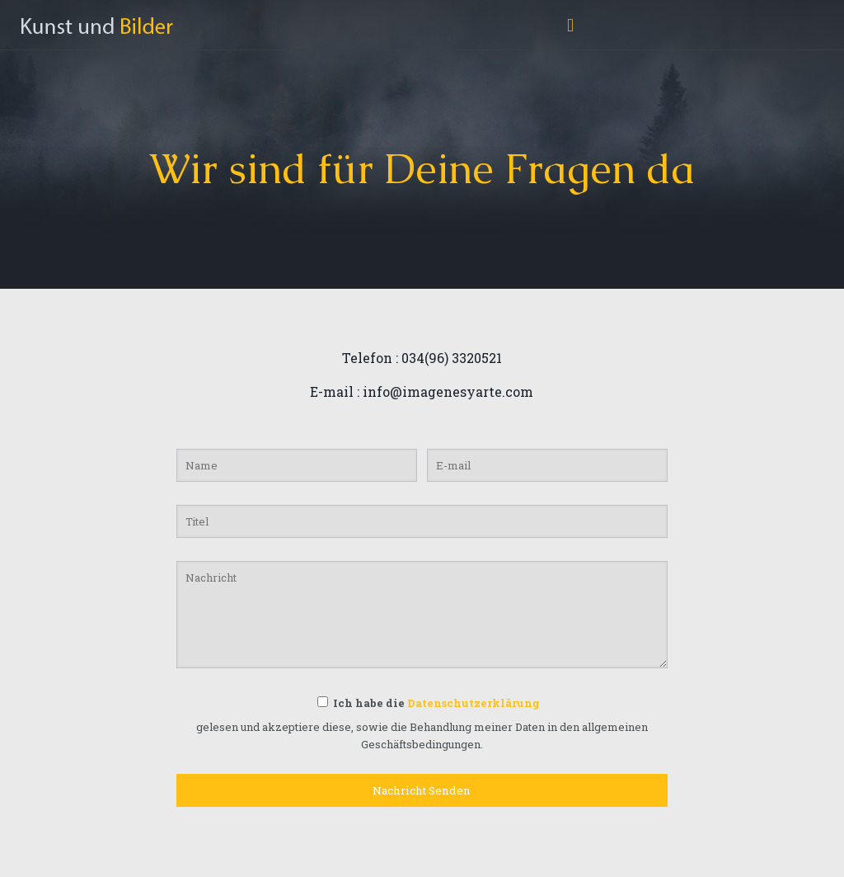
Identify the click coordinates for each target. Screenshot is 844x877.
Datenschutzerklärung (473, 702)
